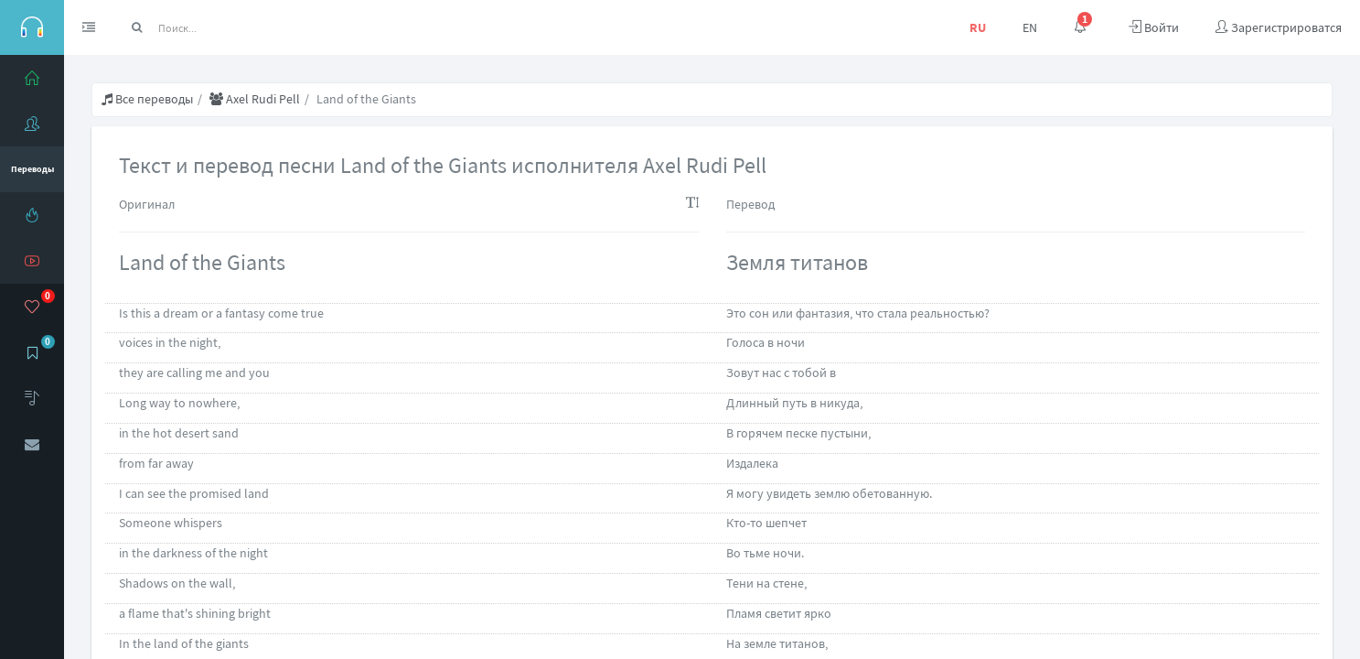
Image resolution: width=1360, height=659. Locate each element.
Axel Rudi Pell (254, 99)
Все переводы (147, 99)
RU (977, 27)
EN (1030, 27)
